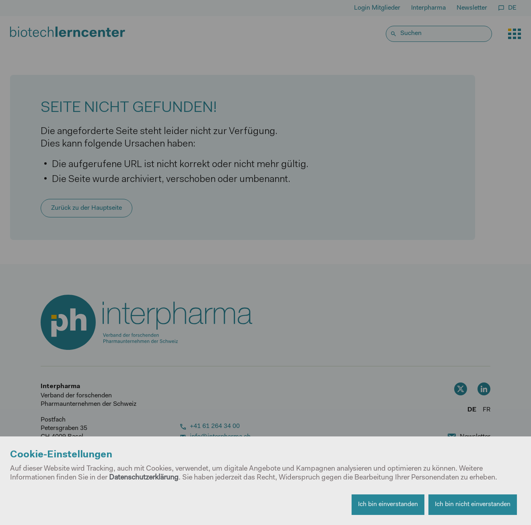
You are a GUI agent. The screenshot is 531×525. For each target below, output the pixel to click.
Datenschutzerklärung (144, 478)
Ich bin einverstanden (388, 504)
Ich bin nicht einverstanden (472, 504)
